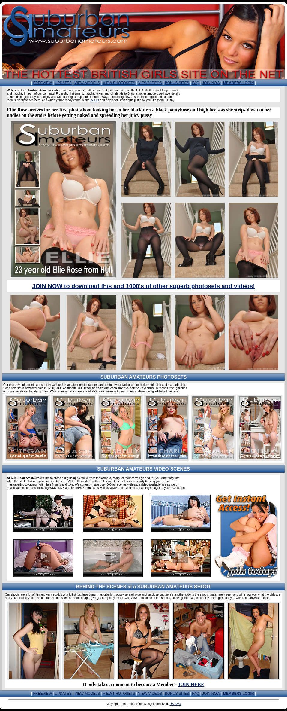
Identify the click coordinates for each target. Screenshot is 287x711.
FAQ (195, 83)
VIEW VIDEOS (150, 83)
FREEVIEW (42, 83)
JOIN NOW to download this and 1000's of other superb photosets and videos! (143, 286)
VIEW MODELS (87, 83)
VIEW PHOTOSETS (119, 83)
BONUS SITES (177, 83)
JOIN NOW (211, 83)
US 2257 (175, 704)
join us (94, 100)
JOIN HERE (191, 684)
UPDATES (63, 83)
